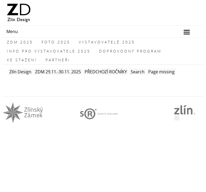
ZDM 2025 (20, 42)
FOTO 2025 (56, 42)
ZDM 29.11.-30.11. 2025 (58, 72)
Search (138, 72)
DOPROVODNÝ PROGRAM (130, 51)
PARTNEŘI (58, 59)
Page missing (161, 72)
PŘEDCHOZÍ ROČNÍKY (106, 72)
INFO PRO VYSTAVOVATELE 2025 (48, 51)
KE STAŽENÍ (22, 59)
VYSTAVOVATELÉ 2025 (107, 42)
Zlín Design (20, 72)
